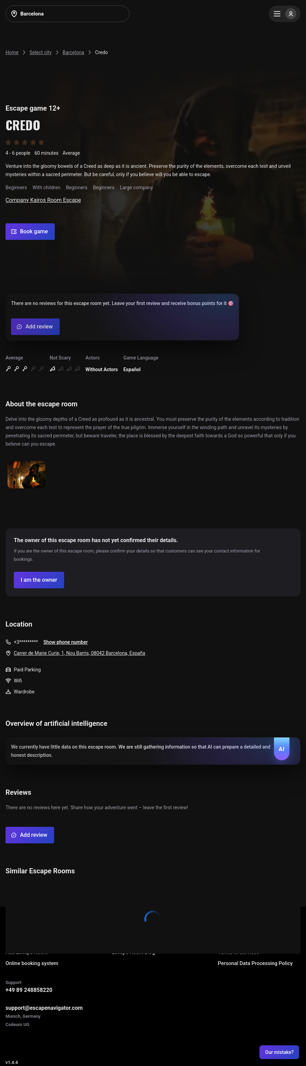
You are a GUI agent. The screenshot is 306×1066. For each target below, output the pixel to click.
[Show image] (27, 475)
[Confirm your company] (39, 580)
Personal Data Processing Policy (255, 963)
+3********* (26, 642)
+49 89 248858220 (29, 990)
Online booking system (32, 963)
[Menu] (284, 14)
